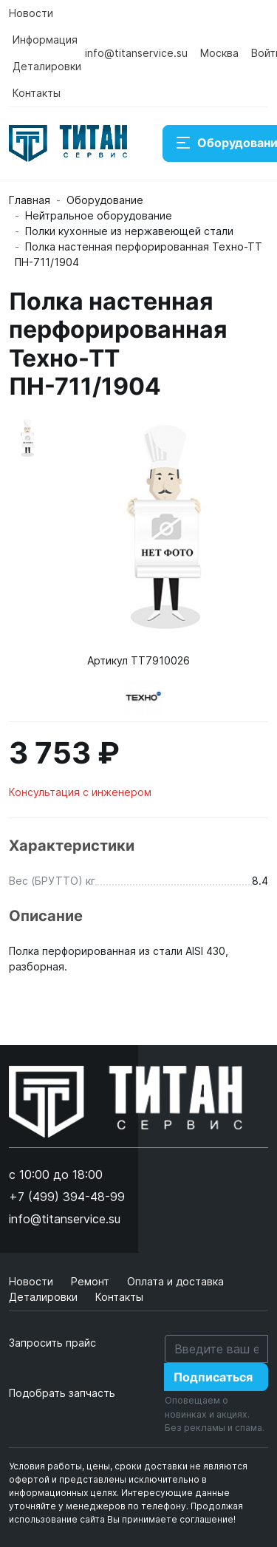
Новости (31, 13)
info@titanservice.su (136, 53)
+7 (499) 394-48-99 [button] (67, 1196)
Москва (219, 53)
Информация (45, 39)
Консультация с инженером (80, 792)
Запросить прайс (52, 1342)
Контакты (37, 92)
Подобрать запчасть (62, 1393)
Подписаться (213, 1377)
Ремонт (91, 1281)
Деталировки (47, 66)
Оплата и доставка (175, 1281)
